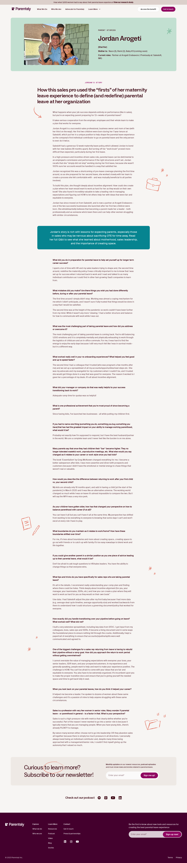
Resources (52, 829)
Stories (51, 848)
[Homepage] (21, 9)
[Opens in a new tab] (99, 797)
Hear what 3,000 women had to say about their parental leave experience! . (94, 2)
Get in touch (168, 9)
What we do (37, 829)
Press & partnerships (72, 833)
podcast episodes (148, 764)
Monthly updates (113, 764)
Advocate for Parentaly (74, 9)
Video (50, 838)
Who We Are (56, 9)
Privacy (179, 857)
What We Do (42, 9)
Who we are (37, 833)
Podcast (51, 833)
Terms (170, 857)
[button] (94, 9)
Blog (50, 843)
